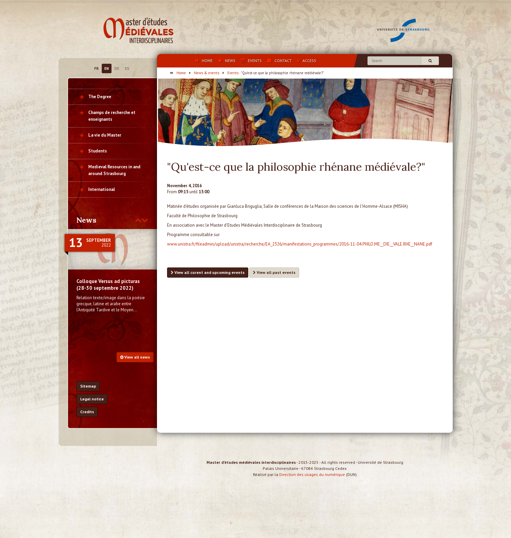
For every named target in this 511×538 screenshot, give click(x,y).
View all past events (274, 272)
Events (232, 72)
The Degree (99, 97)
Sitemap (88, 386)
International (101, 189)
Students (97, 151)
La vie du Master (104, 135)
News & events (206, 72)
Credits (87, 411)
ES (127, 68)
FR (96, 68)
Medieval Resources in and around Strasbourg (114, 170)
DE (117, 68)
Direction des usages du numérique (312, 480)
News (86, 220)
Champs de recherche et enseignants (111, 116)
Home (181, 72)
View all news (135, 357)
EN (106, 68)
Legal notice (92, 398)
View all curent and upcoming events (208, 272)
